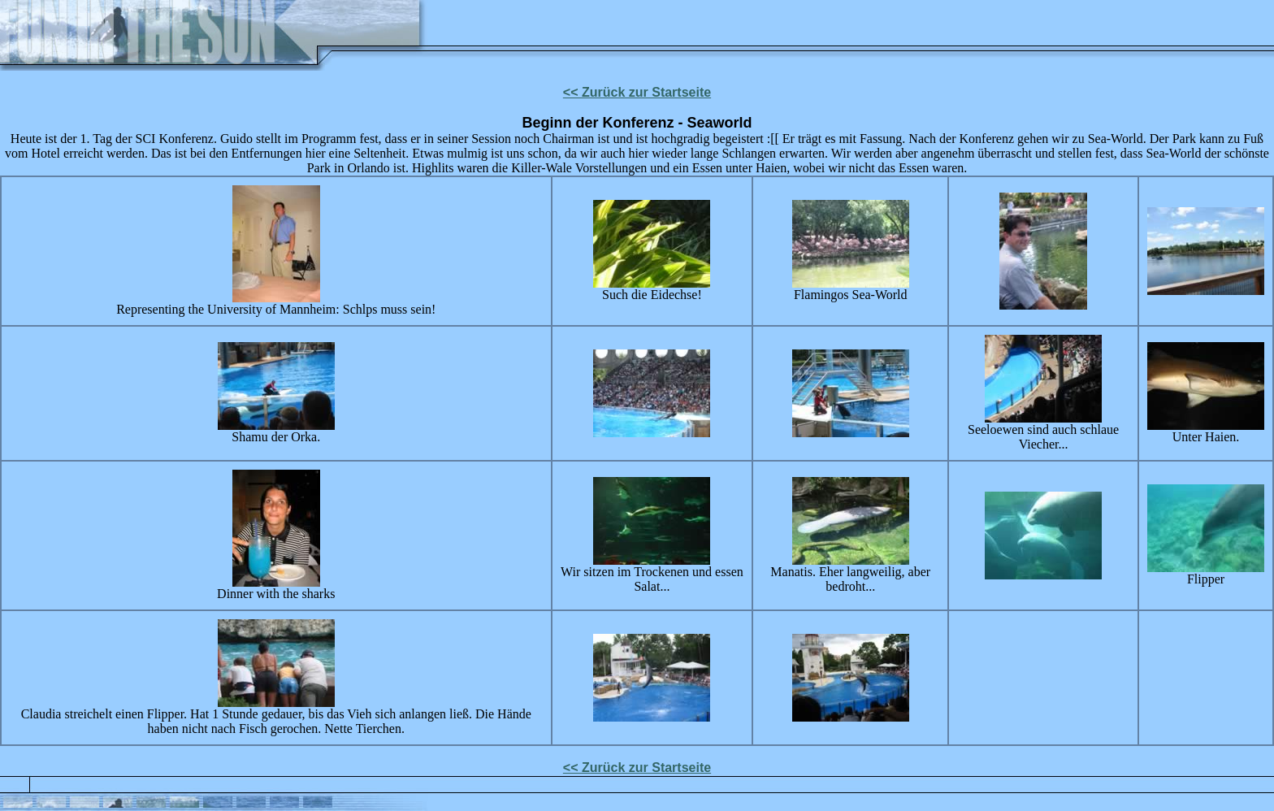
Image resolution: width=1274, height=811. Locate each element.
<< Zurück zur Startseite (637, 92)
